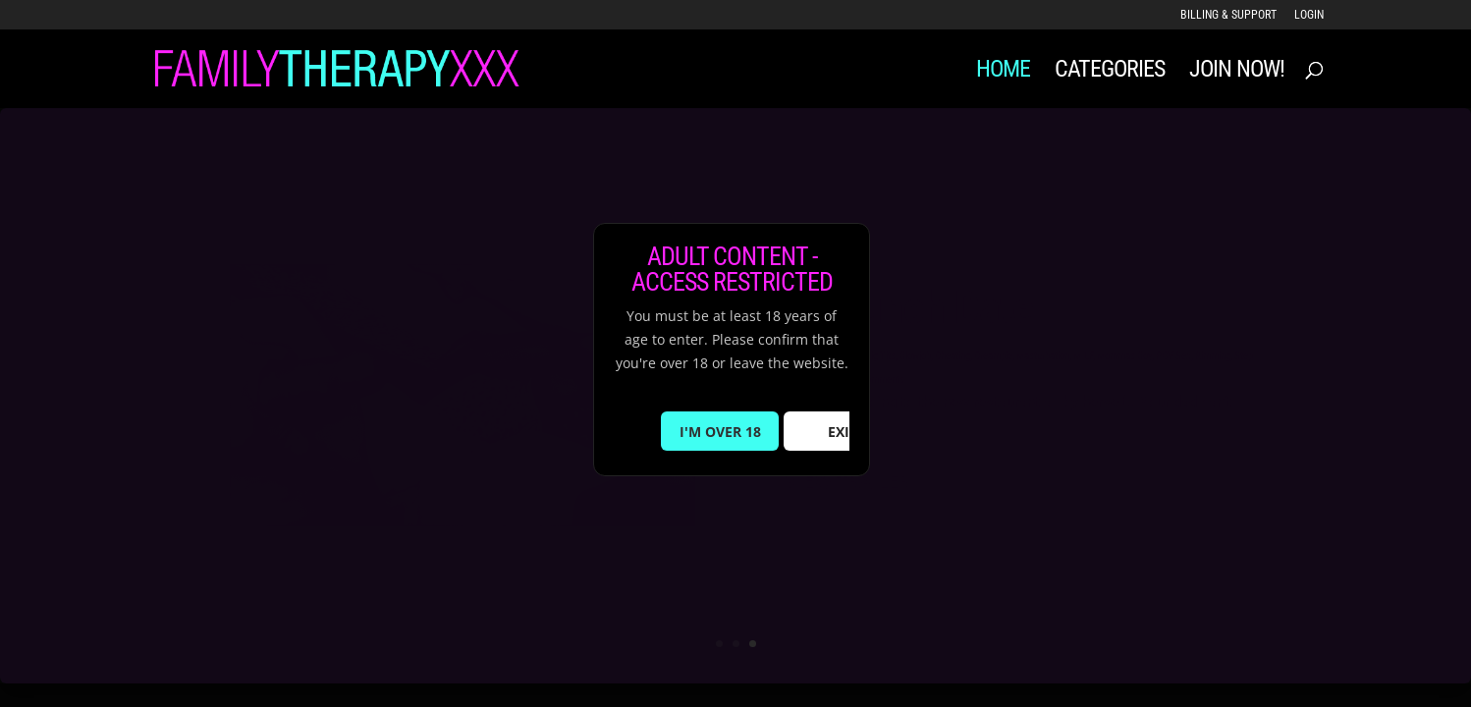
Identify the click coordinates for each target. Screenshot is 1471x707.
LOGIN (1309, 15)
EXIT (842, 431)
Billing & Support (1228, 15)
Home (1003, 72)
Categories (1110, 72)
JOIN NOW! (1236, 72)
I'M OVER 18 (720, 431)
